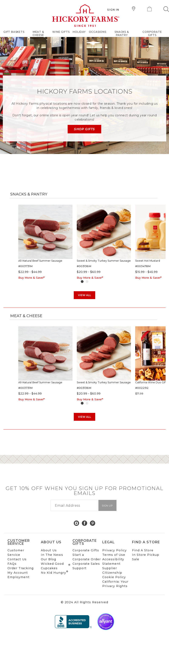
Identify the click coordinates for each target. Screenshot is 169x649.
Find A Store (142, 550)
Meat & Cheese (26, 316)
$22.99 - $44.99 (30, 272)
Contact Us (17, 559)
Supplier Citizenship (112, 570)
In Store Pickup (145, 555)
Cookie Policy (114, 577)
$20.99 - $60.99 (89, 272)
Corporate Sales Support (86, 566)
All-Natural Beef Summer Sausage (40, 260)
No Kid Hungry (54, 573)
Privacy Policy (114, 550)
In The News (52, 555)
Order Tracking (20, 568)
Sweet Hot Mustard (147, 260)
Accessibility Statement (113, 561)
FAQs (12, 564)
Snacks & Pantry (28, 194)
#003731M (25, 266)
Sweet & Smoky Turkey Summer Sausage (104, 260)
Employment (18, 577)
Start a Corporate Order (86, 557)
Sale (135, 559)
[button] (166, 9)
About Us (49, 550)
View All (84, 295)
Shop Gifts (84, 129)
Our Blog (48, 559)
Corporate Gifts (85, 550)
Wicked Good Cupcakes (56, 566)
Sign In (113, 9)
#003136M (84, 266)
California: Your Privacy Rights (115, 584)
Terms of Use (113, 555)
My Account (17, 573)
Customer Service (15, 552)
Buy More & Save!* (31, 277)
